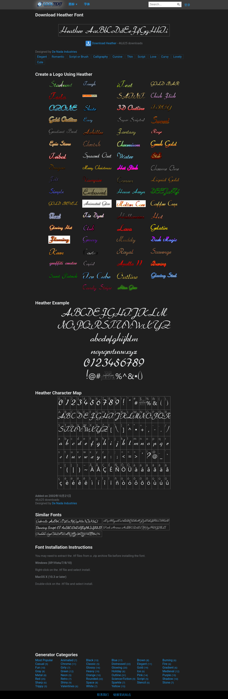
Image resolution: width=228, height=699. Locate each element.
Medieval (171, 671)
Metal (40, 675)
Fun (40, 667)
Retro (66, 679)
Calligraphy (100, 56)
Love (153, 56)
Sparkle (118, 682)
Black (92, 660)
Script (141, 56)
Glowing (119, 667)
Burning (169, 660)
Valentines (69, 686)
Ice (141, 671)
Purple (169, 675)
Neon (66, 675)
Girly (65, 667)
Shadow (170, 679)
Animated (69, 660)
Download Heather (100, 43)
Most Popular (44, 660)
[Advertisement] (17, 67)
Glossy (93, 667)
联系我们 (103, 694)
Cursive (117, 56)
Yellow (118, 686)
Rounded (94, 679)
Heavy (92, 671)
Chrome (68, 664)
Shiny (66, 682)
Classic (92, 664)
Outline (119, 675)
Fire (167, 664)
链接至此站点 (122, 694)
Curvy (164, 56)
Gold (142, 667)
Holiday (118, 671)
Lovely (177, 56)
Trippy (41, 686)
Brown (143, 660)
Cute (40, 62)
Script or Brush (78, 56)
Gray (40, 671)
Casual (41, 664)
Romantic (58, 56)
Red (40, 679)
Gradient (170, 667)
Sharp (41, 682)
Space (92, 682)
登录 (187, 5)
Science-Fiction (123, 679)
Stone (168, 682)
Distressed (121, 664)
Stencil (143, 682)
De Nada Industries (64, 51)
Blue (117, 660)
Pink (142, 675)
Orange (93, 675)
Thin (130, 56)
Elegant (42, 56)
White (91, 686)
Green (67, 671)
